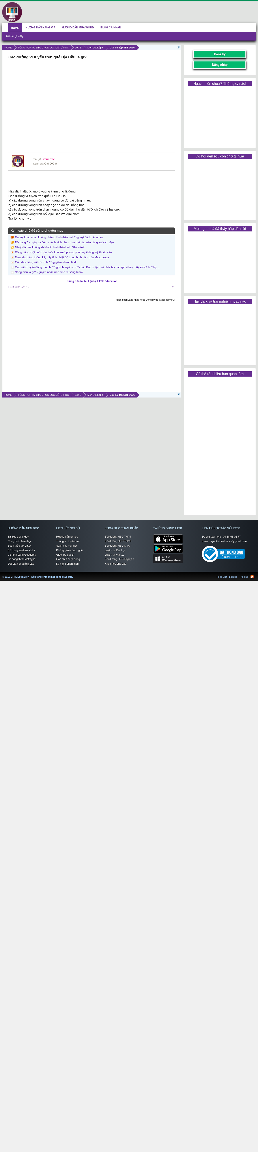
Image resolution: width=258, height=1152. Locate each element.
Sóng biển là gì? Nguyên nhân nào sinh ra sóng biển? (49, 272)
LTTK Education (74, 574)
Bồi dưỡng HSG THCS (118, 541)
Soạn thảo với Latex (19, 545)
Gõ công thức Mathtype (21, 559)
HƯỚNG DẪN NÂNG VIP (40, 27)
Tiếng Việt (221, 576)
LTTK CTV (48, 159)
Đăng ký (220, 54)
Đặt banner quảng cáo (21, 563)
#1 (173, 287)
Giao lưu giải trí (65, 554)
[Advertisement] (91, 105)
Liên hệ (233, 576)
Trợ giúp (243, 576)
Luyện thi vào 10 (114, 554)
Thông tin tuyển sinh (68, 541)
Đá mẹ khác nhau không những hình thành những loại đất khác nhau (59, 237)
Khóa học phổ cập (115, 563)
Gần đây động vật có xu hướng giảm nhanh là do (46, 262)
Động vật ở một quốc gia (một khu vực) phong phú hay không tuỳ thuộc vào (63, 252)
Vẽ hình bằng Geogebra (22, 554)
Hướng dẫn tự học (67, 536)
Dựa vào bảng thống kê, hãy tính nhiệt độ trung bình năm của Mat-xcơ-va (62, 257)
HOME (15, 28)
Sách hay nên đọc (66, 545)
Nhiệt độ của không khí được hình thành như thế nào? (49, 247)
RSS (252, 576)
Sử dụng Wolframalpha (21, 550)
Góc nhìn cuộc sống (68, 559)
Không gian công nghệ (69, 550)
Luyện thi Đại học (115, 550)
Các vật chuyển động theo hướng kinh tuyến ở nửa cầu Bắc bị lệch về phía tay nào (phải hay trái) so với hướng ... (87, 267)
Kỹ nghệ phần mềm (67, 563)
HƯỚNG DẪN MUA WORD (78, 27)
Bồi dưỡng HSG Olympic (119, 559)
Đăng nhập (220, 65)
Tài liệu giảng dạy (18, 536)
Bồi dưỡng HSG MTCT (118, 545)
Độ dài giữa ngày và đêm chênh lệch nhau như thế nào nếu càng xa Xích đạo (64, 242)
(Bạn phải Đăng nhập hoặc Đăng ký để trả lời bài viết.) (145, 299)
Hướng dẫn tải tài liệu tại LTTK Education (92, 281)
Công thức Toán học (20, 541)
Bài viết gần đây (14, 36)
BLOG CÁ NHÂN (111, 27)
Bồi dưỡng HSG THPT (118, 536)
